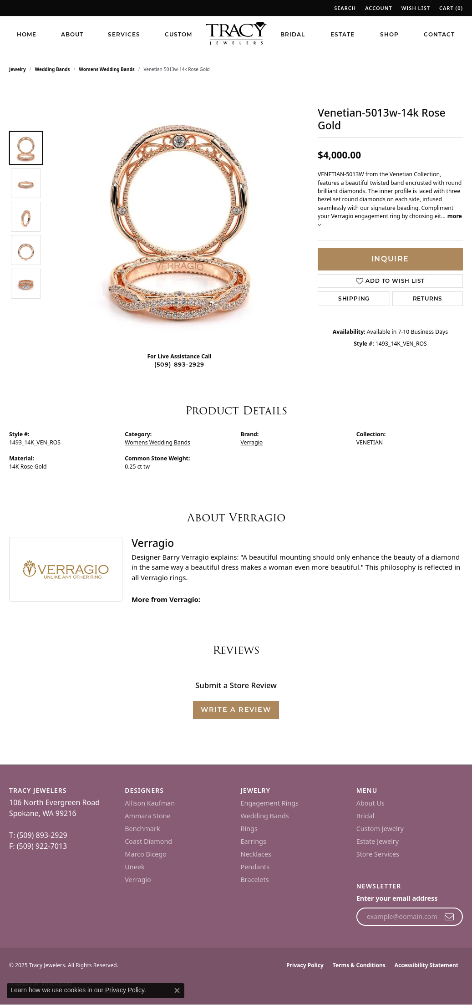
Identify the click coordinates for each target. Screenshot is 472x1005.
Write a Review (236, 709)
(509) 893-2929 (179, 364)
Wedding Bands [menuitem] (265, 815)
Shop (389, 34)
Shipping (354, 298)
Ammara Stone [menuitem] (147, 815)
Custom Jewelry (380, 828)
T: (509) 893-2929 (38, 835)
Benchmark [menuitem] (142, 828)
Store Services (377, 854)
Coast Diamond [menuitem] (148, 841)
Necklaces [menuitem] (256, 854)
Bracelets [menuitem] (255, 879)
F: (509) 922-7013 (38, 846)
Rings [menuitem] (249, 828)
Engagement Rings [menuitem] (270, 803)
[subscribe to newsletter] (449, 916)
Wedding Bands (52, 69)
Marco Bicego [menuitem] (146, 854)
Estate (342, 34)
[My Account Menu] (378, 8)
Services (124, 34)
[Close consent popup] (177, 990)
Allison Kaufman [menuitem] (150, 803)
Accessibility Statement (426, 965)
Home (26, 34)
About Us (370, 803)
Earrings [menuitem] (253, 841)
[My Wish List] (415, 8)
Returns (428, 298)
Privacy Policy (305, 965)
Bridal (292, 34)
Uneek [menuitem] (134, 866)
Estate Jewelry (377, 841)
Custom (178, 34)
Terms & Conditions (359, 965)
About (72, 34)
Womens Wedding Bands (107, 69)
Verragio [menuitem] (138, 879)
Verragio (252, 442)
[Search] (345, 8)
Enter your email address (397, 898)
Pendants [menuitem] (255, 866)
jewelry (17, 69)
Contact (439, 34)
